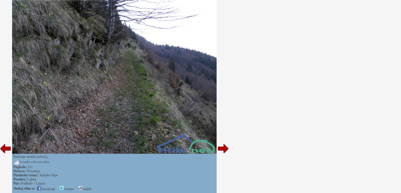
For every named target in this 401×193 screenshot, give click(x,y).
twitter (67, 189)
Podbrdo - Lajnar (33, 183)
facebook (46, 189)
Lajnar (32, 179)
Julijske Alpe (48, 175)
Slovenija (33, 171)
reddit (85, 189)
